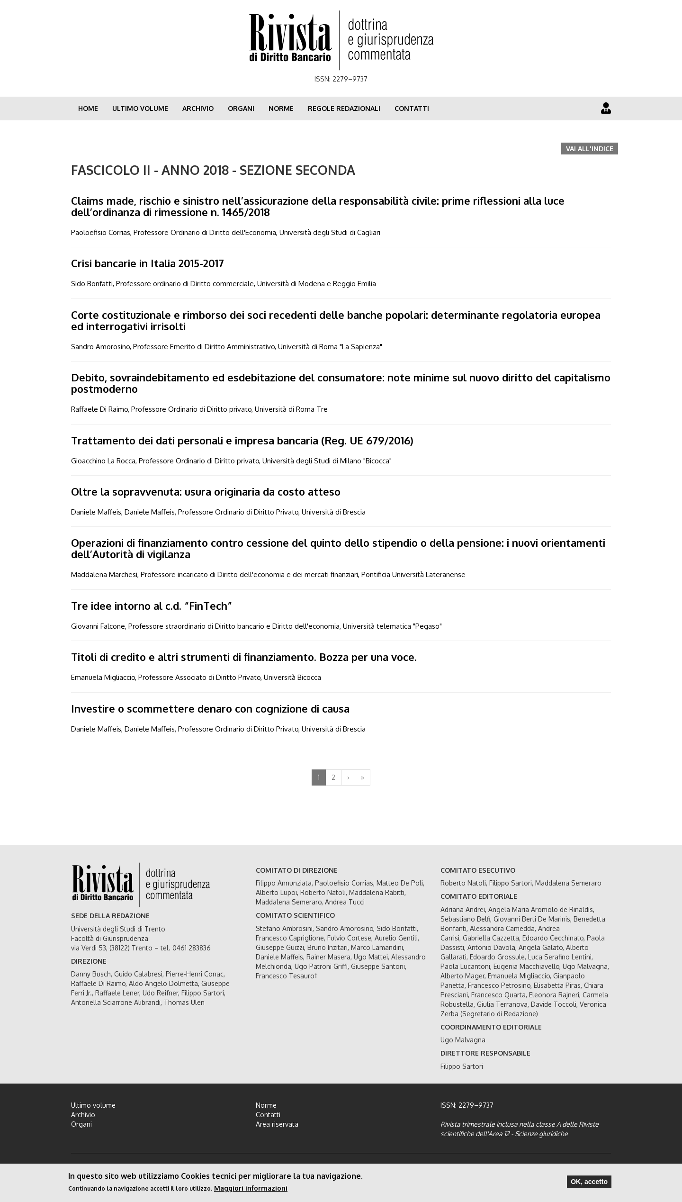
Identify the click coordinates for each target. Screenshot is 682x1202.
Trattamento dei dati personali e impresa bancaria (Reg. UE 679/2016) (242, 440)
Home (88, 108)
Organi (241, 108)
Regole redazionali (344, 108)
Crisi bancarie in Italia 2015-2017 (147, 263)
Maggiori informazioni (250, 1189)
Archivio (198, 108)
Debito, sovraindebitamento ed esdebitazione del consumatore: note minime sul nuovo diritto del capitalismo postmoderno (340, 383)
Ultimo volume (140, 108)
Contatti (412, 108)
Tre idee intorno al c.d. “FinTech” (151, 605)
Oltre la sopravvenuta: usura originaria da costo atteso (206, 491)
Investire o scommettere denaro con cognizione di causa (210, 708)
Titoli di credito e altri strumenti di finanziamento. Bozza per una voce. (244, 656)
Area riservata (277, 1124)
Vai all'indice (589, 149)
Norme (281, 108)
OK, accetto (589, 1182)
